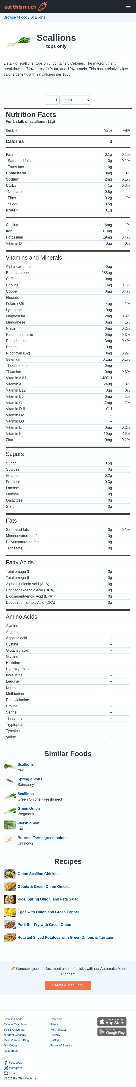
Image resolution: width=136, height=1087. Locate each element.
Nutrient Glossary (15, 1035)
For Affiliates (58, 1029)
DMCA (54, 1040)
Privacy (55, 1035)
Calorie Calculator (15, 1024)
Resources (11, 1050)
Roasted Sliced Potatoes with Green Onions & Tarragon (66, 937)
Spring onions (30, 779)
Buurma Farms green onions (43, 838)
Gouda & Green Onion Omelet (44, 886)
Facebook (13, 1062)
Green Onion (29, 808)
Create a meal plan (68, 985)
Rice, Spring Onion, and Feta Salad (48, 899)
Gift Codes (10, 1045)
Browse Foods (13, 1019)
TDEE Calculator (14, 1029)
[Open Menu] (128, 6)
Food (23, 17)
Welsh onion (28, 823)
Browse (10, 17)
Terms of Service (61, 1045)
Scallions (56, 38)
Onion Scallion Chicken (38, 873)
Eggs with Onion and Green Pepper (48, 912)
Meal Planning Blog (16, 1040)
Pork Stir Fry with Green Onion (44, 925)
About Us (56, 1019)
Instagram (13, 1068)
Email (10, 1073)
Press (54, 1024)
